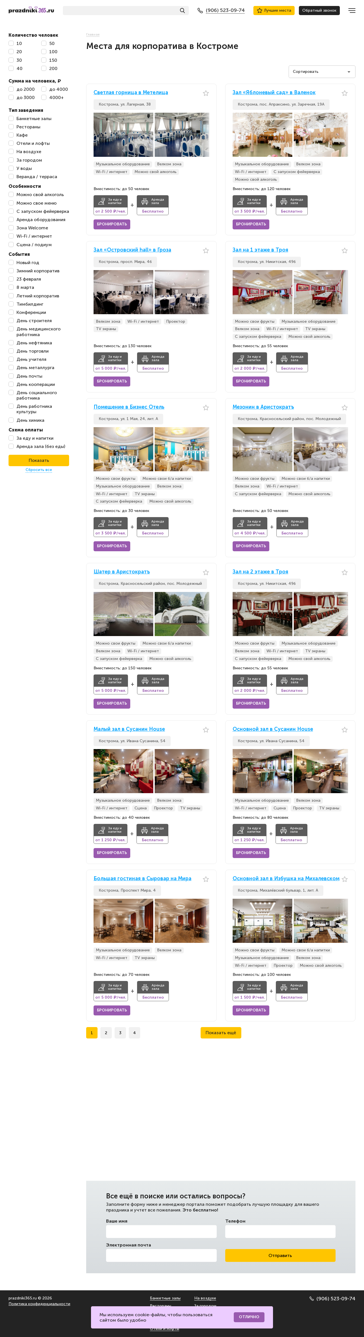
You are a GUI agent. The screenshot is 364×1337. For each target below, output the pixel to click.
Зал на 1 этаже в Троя (260, 250)
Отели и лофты (164, 1328)
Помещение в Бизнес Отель (129, 407)
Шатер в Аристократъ (122, 572)
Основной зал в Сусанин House (273, 729)
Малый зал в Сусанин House (129, 729)
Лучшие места (274, 10)
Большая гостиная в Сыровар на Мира (142, 879)
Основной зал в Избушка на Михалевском (286, 879)
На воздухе (205, 1298)
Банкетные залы (165, 1298)
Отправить (280, 1255)
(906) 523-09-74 (332, 1298)
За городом (205, 1305)
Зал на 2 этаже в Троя (260, 572)
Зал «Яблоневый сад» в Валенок (274, 93)
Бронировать (112, 224)
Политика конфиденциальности (39, 1303)
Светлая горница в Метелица (131, 93)
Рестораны (160, 1305)
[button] (205, 135)
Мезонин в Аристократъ (263, 407)
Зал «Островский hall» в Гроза (132, 250)
